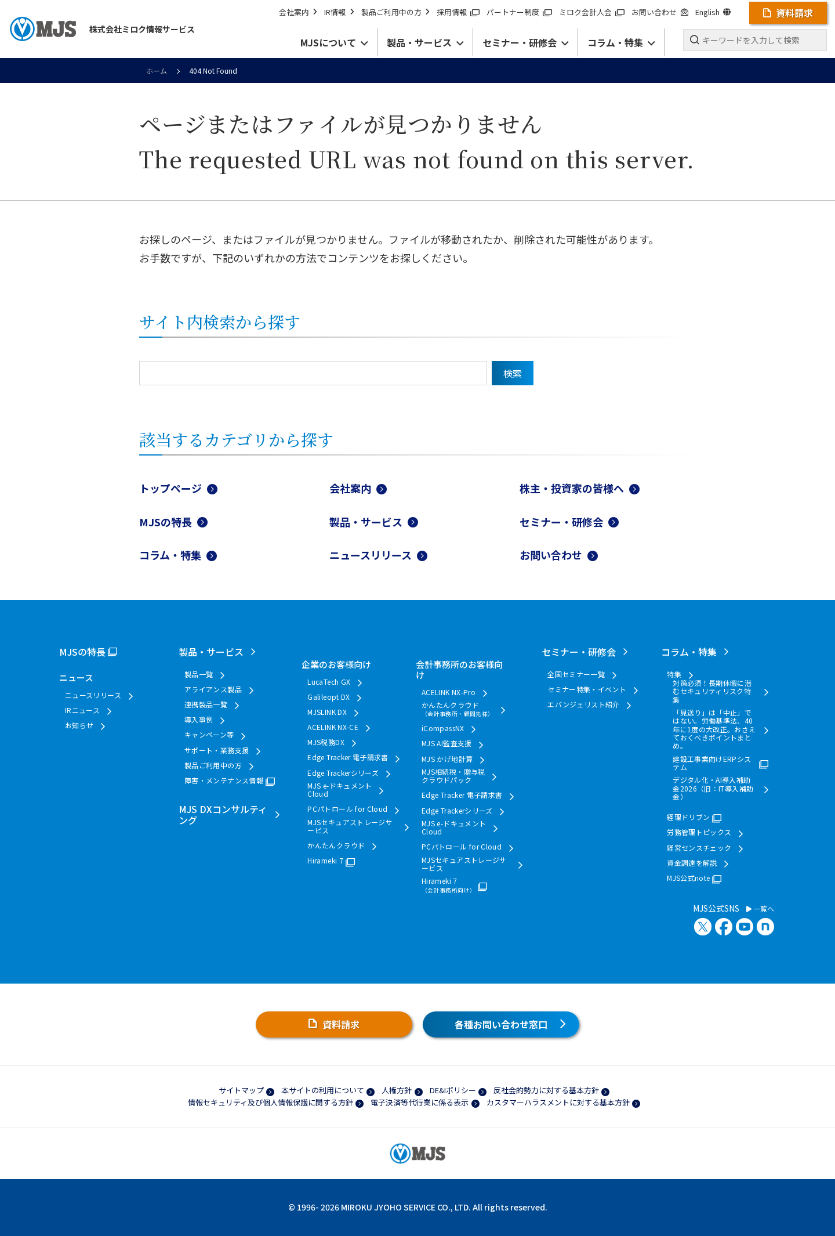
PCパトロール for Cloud (347, 809)
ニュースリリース (370, 554)
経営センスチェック (699, 848)
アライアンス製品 (213, 689)
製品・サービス (365, 521)
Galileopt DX (328, 697)
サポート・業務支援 (216, 750)
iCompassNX (443, 728)
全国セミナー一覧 (576, 674)
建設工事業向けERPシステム (712, 763)
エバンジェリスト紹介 (583, 704)
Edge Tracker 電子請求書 (347, 757)
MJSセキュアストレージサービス (350, 826)
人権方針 (397, 1090)
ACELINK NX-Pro (448, 692)
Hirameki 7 (325, 860)
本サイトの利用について (322, 1090)
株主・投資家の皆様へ (572, 488)
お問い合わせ (659, 11)
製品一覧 (198, 674)
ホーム (156, 70)
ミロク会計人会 (592, 11)
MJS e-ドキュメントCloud (339, 790)
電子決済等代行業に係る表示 (420, 1102)
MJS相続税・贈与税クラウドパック (453, 776)
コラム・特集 (170, 554)
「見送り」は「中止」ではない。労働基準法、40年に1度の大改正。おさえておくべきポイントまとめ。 (714, 729)
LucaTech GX (328, 682)
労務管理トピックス (699, 832)
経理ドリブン (688, 817)
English (713, 11)
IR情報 (339, 11)
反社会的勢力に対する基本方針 (546, 1090)
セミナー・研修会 (561, 521)
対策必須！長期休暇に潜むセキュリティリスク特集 (712, 691)
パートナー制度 (519, 11)
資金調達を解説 (692, 863)
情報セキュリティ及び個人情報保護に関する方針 (270, 1102)
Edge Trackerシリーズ (343, 773)
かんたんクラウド (336, 845)
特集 (674, 674)
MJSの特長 (165, 521)
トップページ (170, 488)
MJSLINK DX (327, 712)
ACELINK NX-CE (332, 727)
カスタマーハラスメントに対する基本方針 (558, 1102)
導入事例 (198, 719)
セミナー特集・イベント (586, 689)
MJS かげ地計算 (447, 759)
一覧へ (760, 909)
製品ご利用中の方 (395, 11)
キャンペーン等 (209, 735)
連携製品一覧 (205, 704)
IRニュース (82, 710)
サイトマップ (241, 1090)
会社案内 (298, 11)
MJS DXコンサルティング (223, 814)
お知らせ (79, 725)
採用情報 (458, 11)
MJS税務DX (325, 742)
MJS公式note (688, 878)
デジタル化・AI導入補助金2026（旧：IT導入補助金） (713, 788)
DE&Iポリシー (453, 1090)
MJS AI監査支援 (447, 743)
